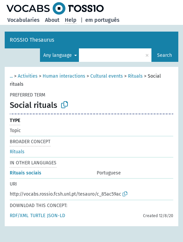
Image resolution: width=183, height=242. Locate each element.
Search (164, 55)
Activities (28, 76)
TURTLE (37, 215)
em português (102, 20)
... (11, 76)
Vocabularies (23, 20)
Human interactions (64, 76)
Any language (58, 55)
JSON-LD (56, 215)
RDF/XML (19, 215)
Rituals (135, 76)
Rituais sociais (25, 173)
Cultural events (106, 76)
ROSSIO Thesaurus (32, 40)
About (52, 20)
